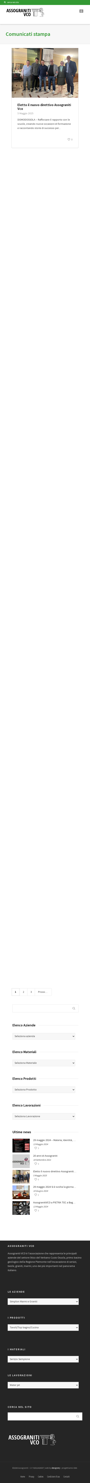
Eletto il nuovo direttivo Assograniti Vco (44, 107)
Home (22, 1476)
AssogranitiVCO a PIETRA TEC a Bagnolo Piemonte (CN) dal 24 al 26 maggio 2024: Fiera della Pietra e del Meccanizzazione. (55, 1202)
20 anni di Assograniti (45, 1155)
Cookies (40, 1476)
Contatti (67, 1476)
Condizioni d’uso (53, 1476)
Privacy (31, 1476)
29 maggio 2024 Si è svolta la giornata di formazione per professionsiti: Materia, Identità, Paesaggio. (55, 1186)
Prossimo (45, 992)
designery (56, 1468)
